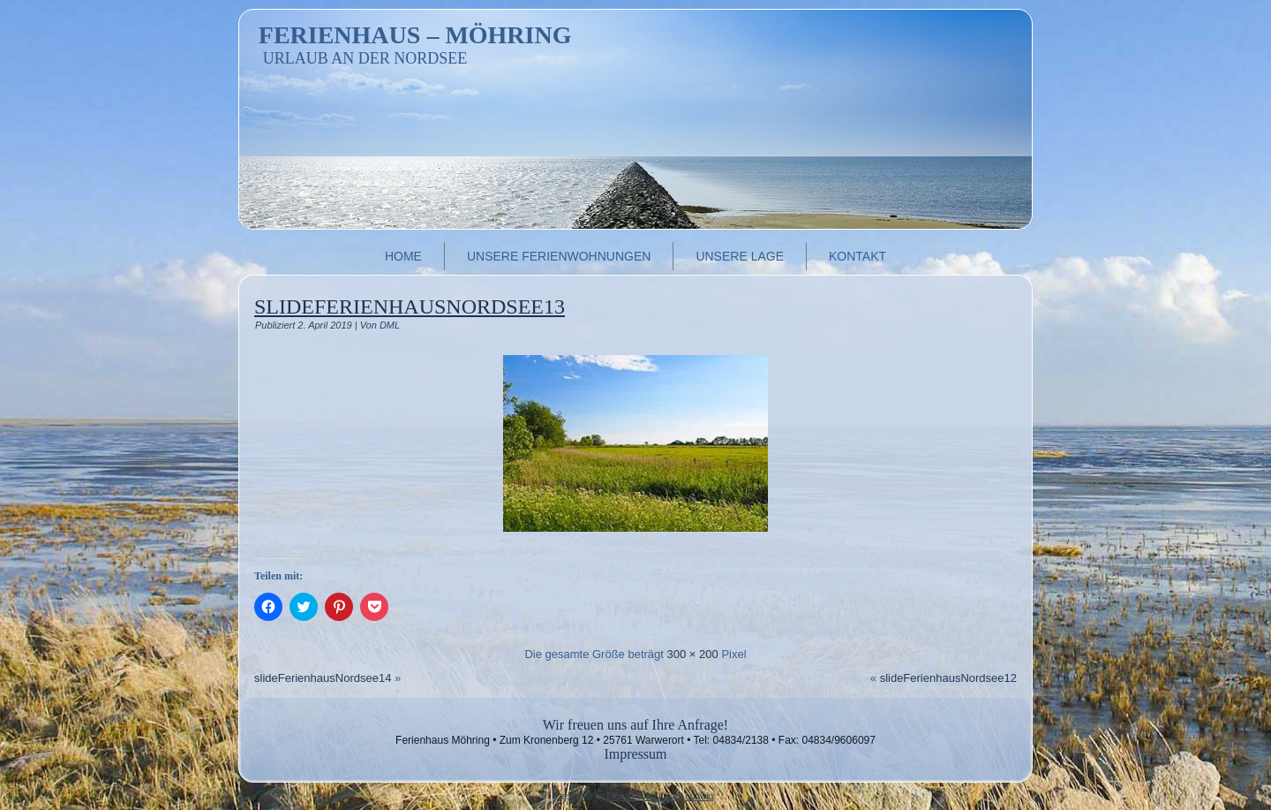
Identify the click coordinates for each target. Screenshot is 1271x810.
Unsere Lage (740, 256)
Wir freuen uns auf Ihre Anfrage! (635, 724)
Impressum (635, 753)
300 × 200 (692, 654)
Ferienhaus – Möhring (415, 35)
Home (403, 256)
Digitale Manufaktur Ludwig (659, 796)
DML (390, 325)
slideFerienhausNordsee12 (948, 678)
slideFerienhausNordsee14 (322, 678)
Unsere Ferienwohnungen (559, 256)
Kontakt (857, 256)
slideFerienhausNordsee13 (409, 306)
